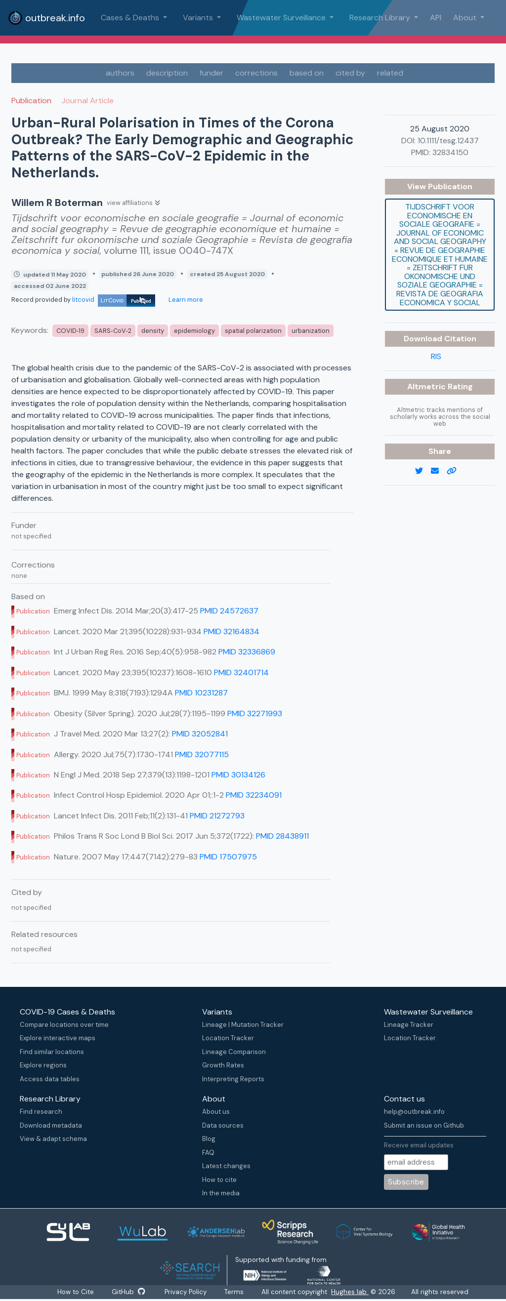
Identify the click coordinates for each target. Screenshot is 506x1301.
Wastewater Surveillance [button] (282, 17)
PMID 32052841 (200, 734)
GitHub (128, 1292)
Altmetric (427, 386)
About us (216, 1111)
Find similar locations (52, 1052)
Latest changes (226, 1166)
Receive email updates (419, 1145)
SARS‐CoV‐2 (112, 330)
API (435, 17)
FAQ (208, 1152)
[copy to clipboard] (455, 471)
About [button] (465, 17)
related (390, 73)
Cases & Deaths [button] (131, 17)
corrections (256, 73)
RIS (436, 356)
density (152, 330)
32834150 (450, 152)
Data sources (223, 1125)
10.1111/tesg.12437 (448, 140)
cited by (350, 73)
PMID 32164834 (231, 631)
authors (120, 73)
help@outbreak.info (414, 1111)
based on (307, 73)
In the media (221, 1193)
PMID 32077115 (202, 754)
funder (211, 73)
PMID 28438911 (282, 836)
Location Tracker (228, 1038)
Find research (41, 1111)
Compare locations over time (64, 1024)
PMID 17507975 (228, 857)
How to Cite (75, 1292)
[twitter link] (423, 471)
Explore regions (43, 1065)
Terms (236, 1292)
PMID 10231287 (201, 693)
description (167, 73)
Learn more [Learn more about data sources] (185, 299)
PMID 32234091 (254, 795)
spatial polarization (253, 330)
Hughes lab (352, 1292)
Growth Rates (223, 1065)
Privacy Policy (187, 1292)
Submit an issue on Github (424, 1125)
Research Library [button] (380, 17)
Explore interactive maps (57, 1038)
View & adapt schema (53, 1139)
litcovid (113, 299)
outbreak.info (46, 17)
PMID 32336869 (246, 652)
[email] (439, 471)
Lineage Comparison (234, 1052)
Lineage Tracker (408, 1024)
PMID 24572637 (229, 611)
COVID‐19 (70, 330)
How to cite (219, 1180)
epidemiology (194, 330)
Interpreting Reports (233, 1079)
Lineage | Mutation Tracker (243, 1024)
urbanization (311, 330)
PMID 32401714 (241, 672)
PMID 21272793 (217, 816)
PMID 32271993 (254, 713)
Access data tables (50, 1079)
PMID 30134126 (238, 775)
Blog (208, 1139)
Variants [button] (199, 17)
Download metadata (51, 1125)
